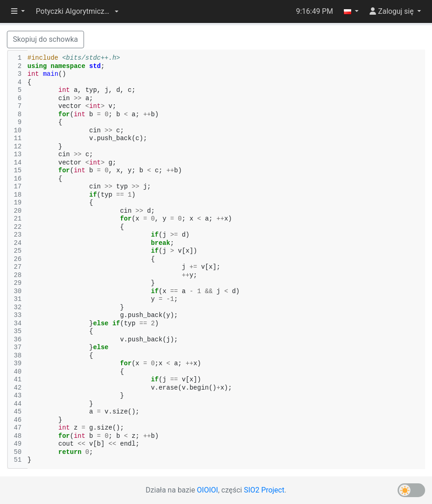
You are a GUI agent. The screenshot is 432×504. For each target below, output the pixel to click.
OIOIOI (207, 490)
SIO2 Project (264, 490)
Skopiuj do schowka (45, 39)
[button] (77, 11)
